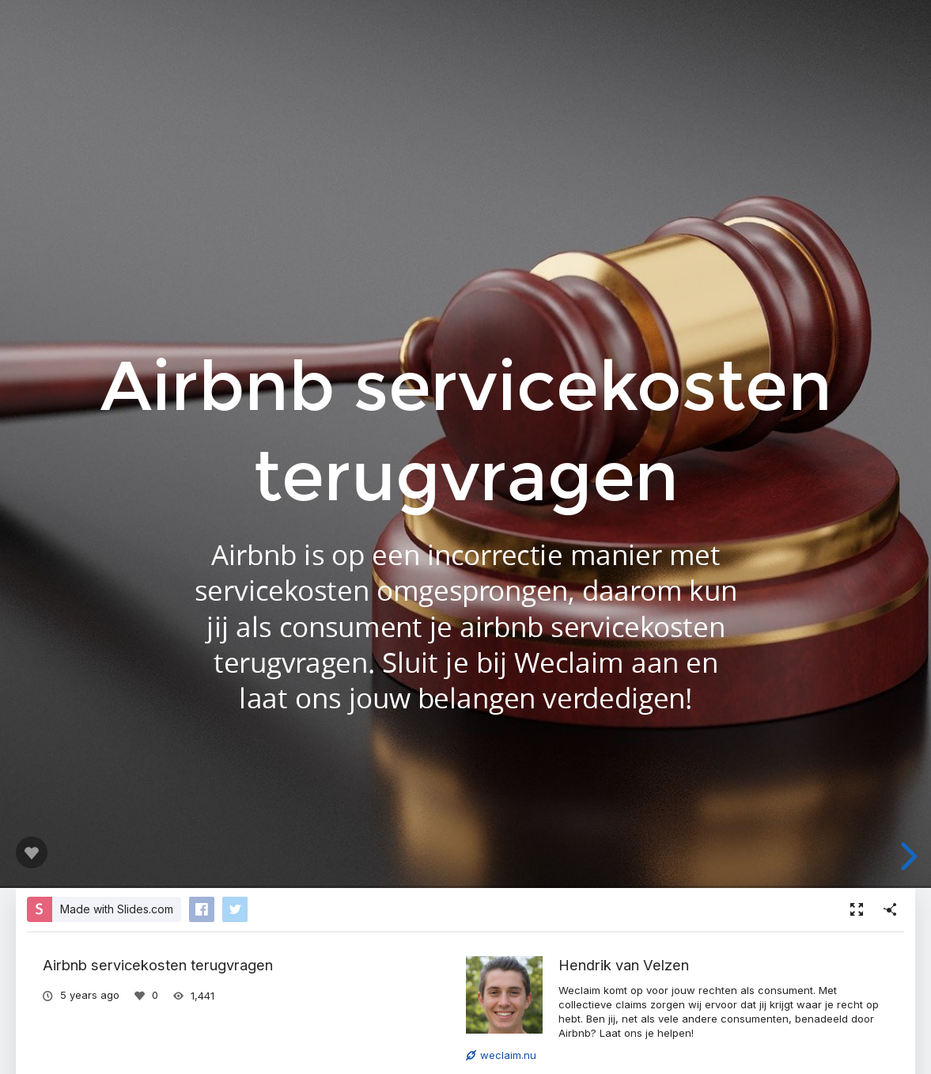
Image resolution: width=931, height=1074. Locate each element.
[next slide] (906, 856)
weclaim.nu (501, 1055)
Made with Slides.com (116, 909)
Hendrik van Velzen (623, 964)
